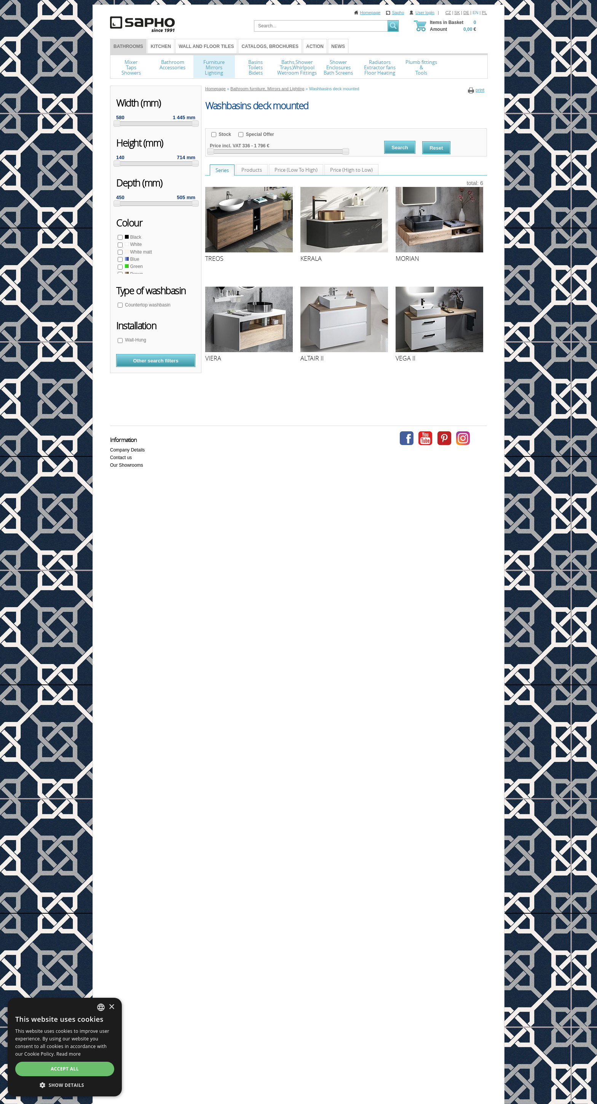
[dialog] (65, 1047)
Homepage (370, 12)
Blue (131, 259)
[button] (64, 1085)
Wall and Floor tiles (206, 46)
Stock (224, 134)
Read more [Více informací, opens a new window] (68, 1054)
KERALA (311, 258)
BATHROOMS (128, 46)
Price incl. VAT (225, 145)
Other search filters (155, 361)
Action (315, 46)
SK (457, 12)
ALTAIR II (312, 358)
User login (424, 12)
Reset (436, 148)
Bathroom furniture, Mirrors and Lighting (267, 88)
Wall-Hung (135, 340)
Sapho (398, 12)
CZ (448, 12)
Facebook (406, 438)
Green (133, 266)
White (133, 244)
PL (484, 12)
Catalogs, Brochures (269, 46)
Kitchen (161, 46)
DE (466, 12)
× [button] (111, 1007)
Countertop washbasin (147, 305)
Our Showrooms (126, 465)
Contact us (121, 457)
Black (132, 237)
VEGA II (405, 358)
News (338, 46)
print (480, 90)
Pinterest (444, 438)
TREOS (214, 258)
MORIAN (407, 258)
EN (475, 12)
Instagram (463, 438)
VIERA (213, 358)
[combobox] (101, 1007)
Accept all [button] (65, 1069)
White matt (138, 252)
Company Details (127, 450)
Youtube (425, 438)
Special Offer (259, 134)
